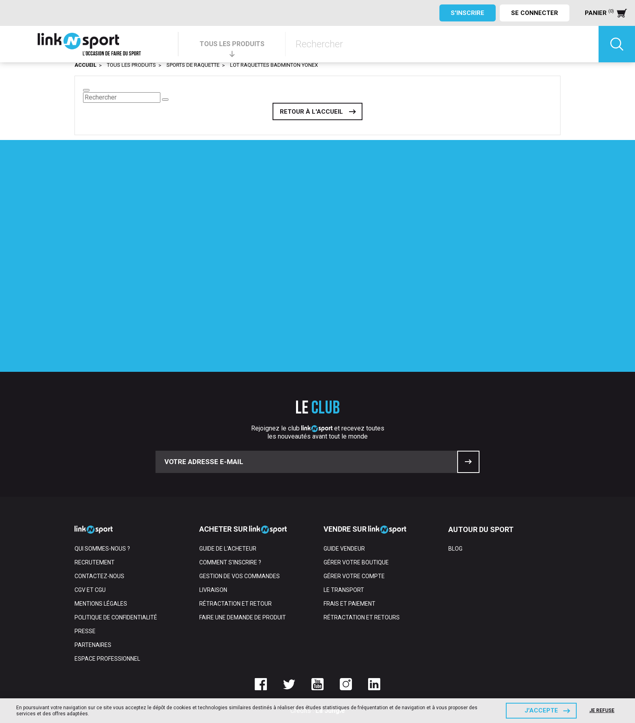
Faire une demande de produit (242, 617)
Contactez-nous (99, 576)
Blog (455, 548)
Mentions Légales (101, 603)
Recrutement (95, 562)
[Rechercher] (442, 44)
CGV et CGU (90, 590)
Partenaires (93, 645)
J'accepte (541, 710)
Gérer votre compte (354, 576)
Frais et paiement (349, 603)
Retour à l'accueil (311, 111)
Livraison (213, 590)
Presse (85, 631)
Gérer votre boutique (356, 562)
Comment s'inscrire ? (230, 562)
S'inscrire (467, 13)
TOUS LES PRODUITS (232, 44)
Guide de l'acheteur (227, 548)
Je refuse (601, 710)
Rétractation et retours (362, 617)
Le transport (344, 590)
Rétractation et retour (235, 603)
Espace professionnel (107, 658)
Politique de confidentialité (116, 617)
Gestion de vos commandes (239, 576)
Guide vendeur (344, 548)
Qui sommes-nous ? (102, 548)
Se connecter (534, 13)
